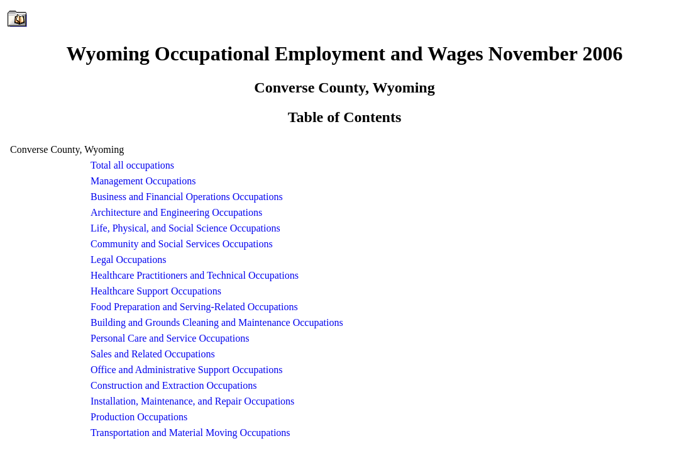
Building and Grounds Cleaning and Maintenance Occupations (217, 322)
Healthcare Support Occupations (156, 291)
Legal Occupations (128, 259)
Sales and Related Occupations (153, 354)
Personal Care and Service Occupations (170, 338)
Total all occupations (132, 165)
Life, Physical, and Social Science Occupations (185, 228)
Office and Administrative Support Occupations (186, 369)
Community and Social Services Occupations (182, 243)
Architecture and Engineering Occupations (176, 212)
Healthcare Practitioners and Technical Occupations (195, 275)
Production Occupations (139, 416)
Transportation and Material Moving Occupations (190, 432)
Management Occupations (143, 181)
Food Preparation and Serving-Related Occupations (194, 306)
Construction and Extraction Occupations (173, 385)
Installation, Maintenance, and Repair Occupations (192, 401)
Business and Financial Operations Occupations (187, 196)
